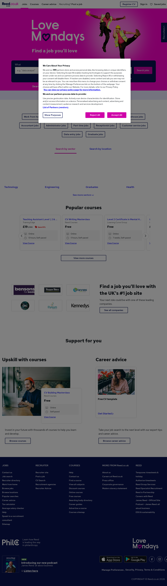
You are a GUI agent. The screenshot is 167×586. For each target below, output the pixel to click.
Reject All (95, 115)
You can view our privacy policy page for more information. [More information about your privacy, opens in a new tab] (72, 90)
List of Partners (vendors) (56, 107)
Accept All (116, 115)
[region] (85, 91)
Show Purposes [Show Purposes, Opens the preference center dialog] (52, 115)
